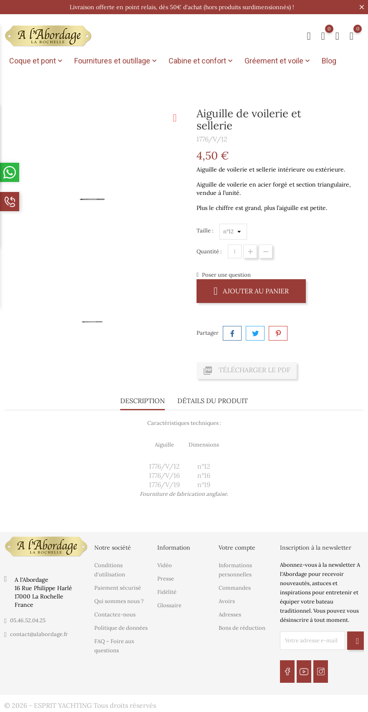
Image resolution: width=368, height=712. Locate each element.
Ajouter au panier (251, 291)
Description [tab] (142, 400)
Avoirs (227, 600)
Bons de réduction (242, 627)
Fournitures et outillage (116, 61)
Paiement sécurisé (117, 587)
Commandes (235, 587)
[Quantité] (235, 251)
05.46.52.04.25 (27, 620)
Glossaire (169, 604)
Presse (165, 578)
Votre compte (237, 547)
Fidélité (166, 591)
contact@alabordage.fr (39, 634)
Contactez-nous (115, 614)
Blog (329, 60)
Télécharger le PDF (246, 371)
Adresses (230, 614)
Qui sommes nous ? (119, 600)
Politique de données (121, 627)
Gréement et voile (278, 61)
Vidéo (164, 564)
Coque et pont (36, 61)
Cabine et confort (201, 61)
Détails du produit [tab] (212, 400)
